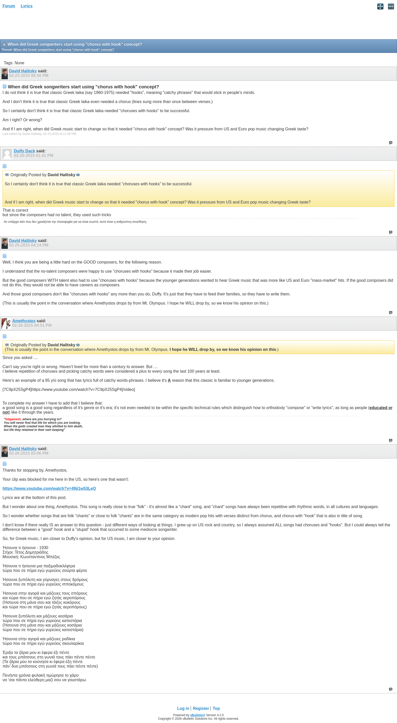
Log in (183, 708)
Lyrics (27, 6)
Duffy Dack (24, 151)
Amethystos (24, 321)
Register (201, 708)
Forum (9, 6)
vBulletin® (197, 715)
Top (216, 708)
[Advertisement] (40, 25)
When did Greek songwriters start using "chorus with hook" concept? (63, 49)
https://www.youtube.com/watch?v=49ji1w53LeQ (49, 488)
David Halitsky (23, 71)
